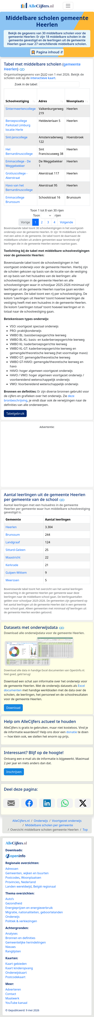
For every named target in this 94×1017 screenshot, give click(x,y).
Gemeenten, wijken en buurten (27, 873)
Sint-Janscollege (16, 137)
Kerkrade (12, 565)
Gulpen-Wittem (16, 573)
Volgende (66, 222)
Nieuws (10, 947)
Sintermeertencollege (21, 109)
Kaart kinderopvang (19, 968)
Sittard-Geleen (15, 550)
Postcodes (12, 878)
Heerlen (11, 527)
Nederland (28, 882)
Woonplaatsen (31, 878)
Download (13, 708)
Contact (10, 994)
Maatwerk (12, 998)
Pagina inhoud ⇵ (47, 52)
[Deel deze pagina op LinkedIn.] (47, 803)
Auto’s (9, 899)
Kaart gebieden (16, 964)
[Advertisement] (47, 458)
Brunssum (13, 535)
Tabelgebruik (15, 413)
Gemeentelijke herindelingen (25, 942)
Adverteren (13, 989)
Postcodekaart (15, 977)
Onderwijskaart (16, 973)
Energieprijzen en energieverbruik (29, 908)
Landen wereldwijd (18, 886)
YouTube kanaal (16, 1003)
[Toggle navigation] (68, 5)
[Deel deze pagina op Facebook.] (29, 803)
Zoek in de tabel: (47, 84)
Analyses (11, 933)
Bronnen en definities (20, 938)
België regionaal (44, 886)
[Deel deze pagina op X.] (83, 803)
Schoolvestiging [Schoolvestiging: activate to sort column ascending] (17, 101)
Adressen (11, 869)
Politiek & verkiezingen (21, 921)
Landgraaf (13, 542)
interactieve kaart (42, 78)
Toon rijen (47, 215)
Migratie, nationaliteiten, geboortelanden (34, 912)
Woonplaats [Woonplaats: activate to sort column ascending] (75, 101)
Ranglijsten (13, 951)
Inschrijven (14, 772)
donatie (71, 732)
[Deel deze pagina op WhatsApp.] (65, 803)
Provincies (12, 882)
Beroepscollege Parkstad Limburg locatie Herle (18, 125)
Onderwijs (12, 917)
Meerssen (12, 580)
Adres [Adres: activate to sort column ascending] (43, 101)
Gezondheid (13, 903)
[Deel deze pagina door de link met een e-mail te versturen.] (11, 803)
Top (85, 830)
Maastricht (13, 557)
